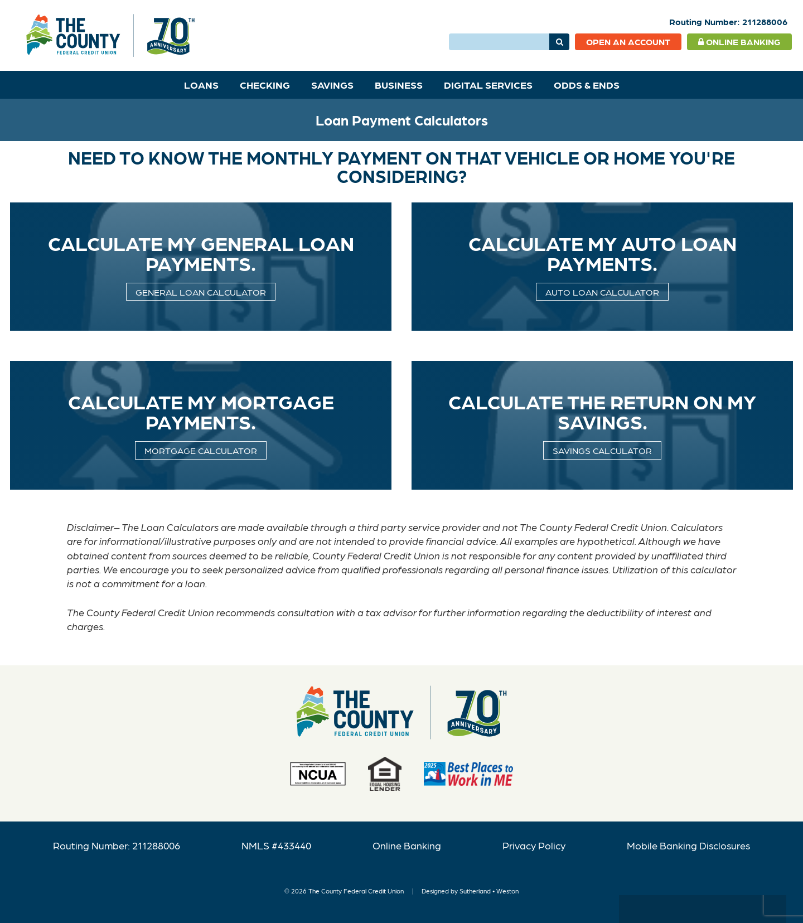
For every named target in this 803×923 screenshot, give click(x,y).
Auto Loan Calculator (602, 291)
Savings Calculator (602, 450)
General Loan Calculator (201, 291)
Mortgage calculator (200, 450)
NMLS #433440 (276, 845)
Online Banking (739, 41)
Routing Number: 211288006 (116, 845)
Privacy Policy (533, 845)
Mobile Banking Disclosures (688, 845)
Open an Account (628, 41)
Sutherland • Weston (489, 891)
